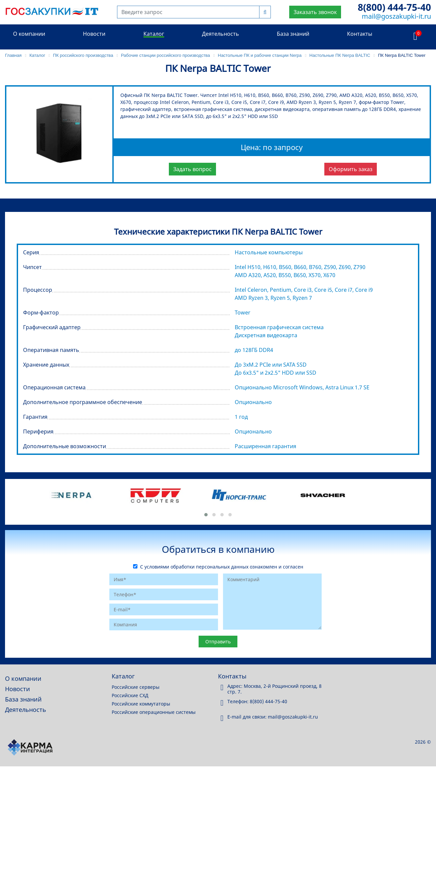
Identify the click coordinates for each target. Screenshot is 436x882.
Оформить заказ (350, 169)
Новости (94, 33)
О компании (29, 33)
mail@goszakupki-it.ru (396, 16)
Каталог (153, 33)
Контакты (359, 33)
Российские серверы (135, 687)
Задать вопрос (192, 169)
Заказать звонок (315, 12)
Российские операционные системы (154, 712)
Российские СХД (130, 695)
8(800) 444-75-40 (394, 7)
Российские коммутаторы (141, 704)
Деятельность (220, 33)
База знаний (293, 33)
